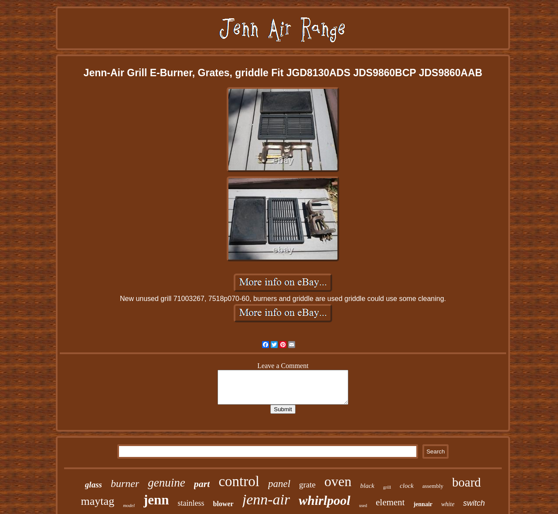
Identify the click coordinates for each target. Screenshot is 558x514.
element (390, 502)
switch (474, 503)
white (447, 504)
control (238, 481)
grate (307, 484)
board (466, 482)
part (202, 483)
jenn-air (266, 499)
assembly (432, 486)
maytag (98, 501)
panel (279, 483)
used (363, 505)
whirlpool (324, 500)
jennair (422, 504)
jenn (156, 499)
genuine (166, 482)
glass (93, 484)
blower (223, 503)
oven (337, 481)
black (367, 485)
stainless (191, 503)
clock (407, 485)
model (129, 505)
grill (387, 487)
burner (125, 483)
